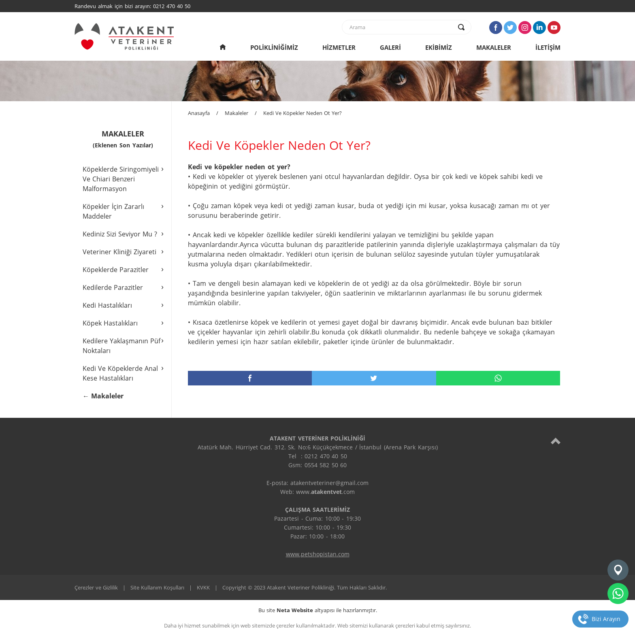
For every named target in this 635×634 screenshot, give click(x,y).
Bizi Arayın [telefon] (606, 619)
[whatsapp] (498, 378)
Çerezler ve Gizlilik (96, 587)
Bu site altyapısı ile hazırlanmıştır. (317, 610)
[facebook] (250, 378)
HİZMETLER (339, 47)
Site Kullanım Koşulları (157, 587)
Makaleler (236, 113)
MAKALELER (493, 47)
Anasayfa (199, 113)
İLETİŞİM (547, 47)
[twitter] (374, 378)
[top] (555, 440)
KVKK (203, 587)
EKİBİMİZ (438, 47)
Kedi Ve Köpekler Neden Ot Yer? (302, 113)
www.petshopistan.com (317, 554)
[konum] (618, 570)
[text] (401, 27)
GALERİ (390, 47)
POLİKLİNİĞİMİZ (274, 47)
